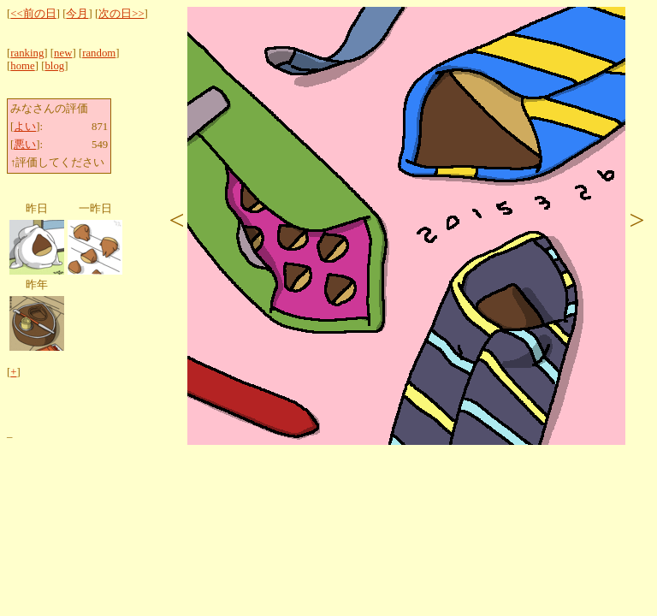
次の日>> (121, 14)
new (63, 53)
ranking (27, 53)
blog (54, 66)
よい (25, 127)
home (22, 66)
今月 (77, 14)
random (98, 53)
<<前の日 (33, 14)
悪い (25, 145)
